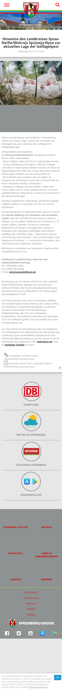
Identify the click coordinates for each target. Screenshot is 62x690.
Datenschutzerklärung (38, 687)
